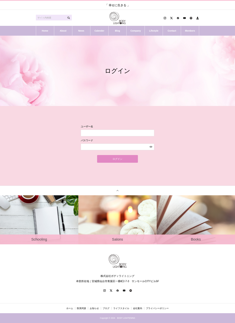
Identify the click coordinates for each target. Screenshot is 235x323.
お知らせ (94, 308)
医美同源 (81, 308)
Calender (99, 30)
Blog (117, 30)
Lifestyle (153, 30)
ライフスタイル (121, 308)
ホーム (69, 308)
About (63, 30)
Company (135, 30)
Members (190, 30)
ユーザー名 (87, 126)
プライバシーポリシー (157, 308)
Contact (172, 30)
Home (45, 30)
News (81, 30)
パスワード (87, 140)
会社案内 (137, 308)
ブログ (106, 308)
